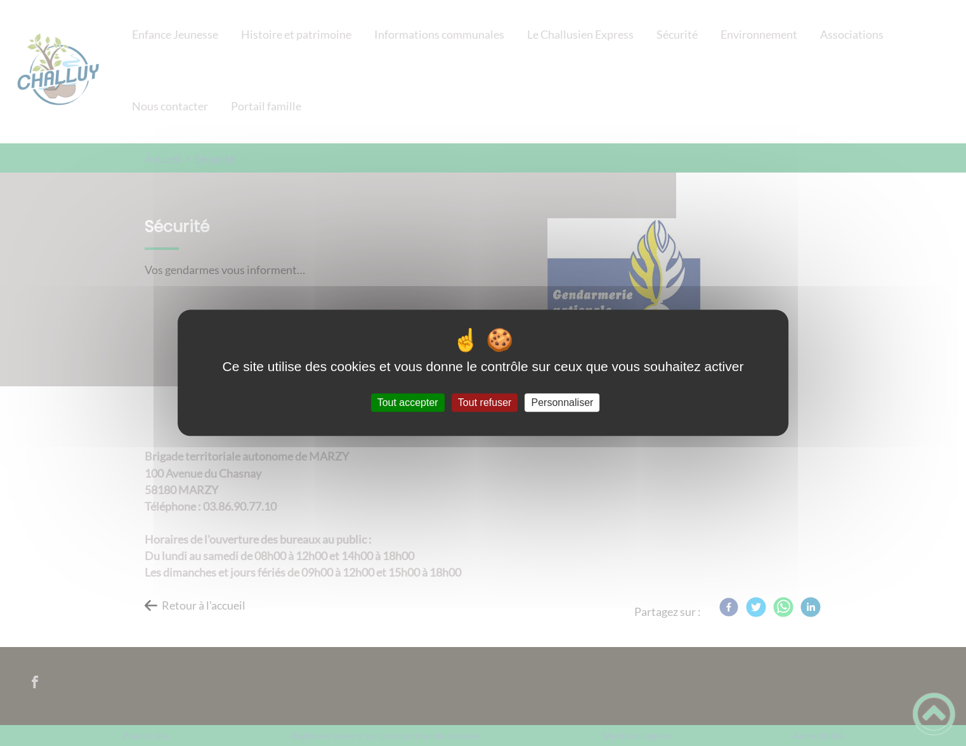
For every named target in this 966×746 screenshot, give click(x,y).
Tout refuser (484, 402)
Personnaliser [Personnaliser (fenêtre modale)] (563, 402)
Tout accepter (407, 402)
